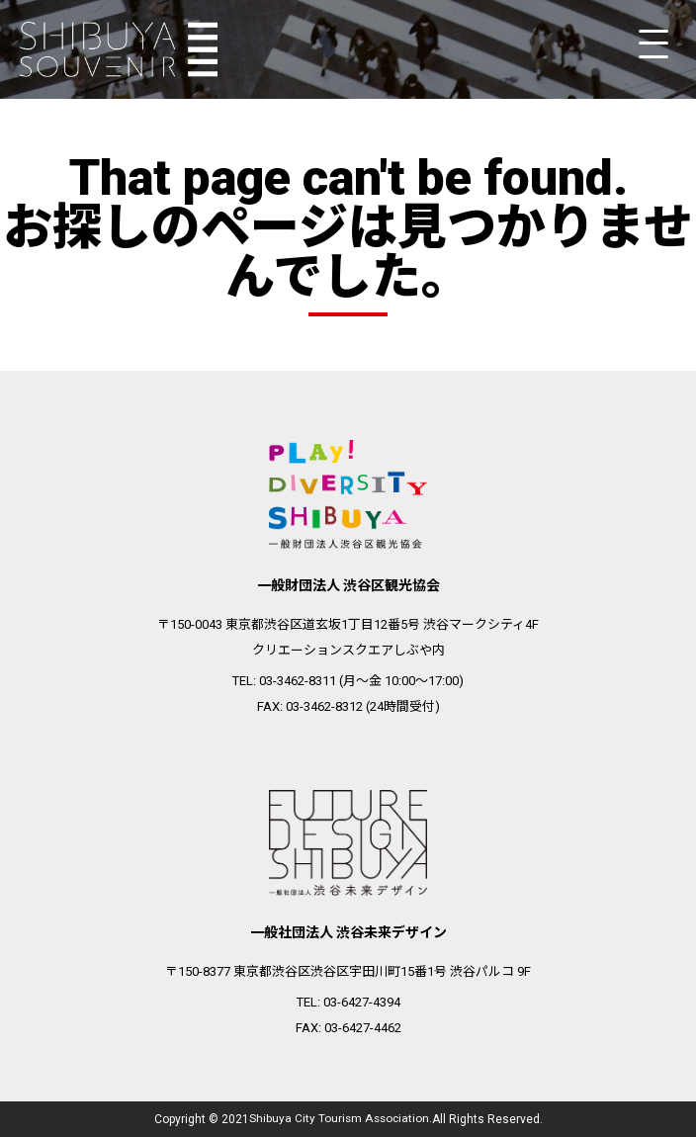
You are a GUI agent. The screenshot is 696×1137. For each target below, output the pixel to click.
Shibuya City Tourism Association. (340, 1119)
